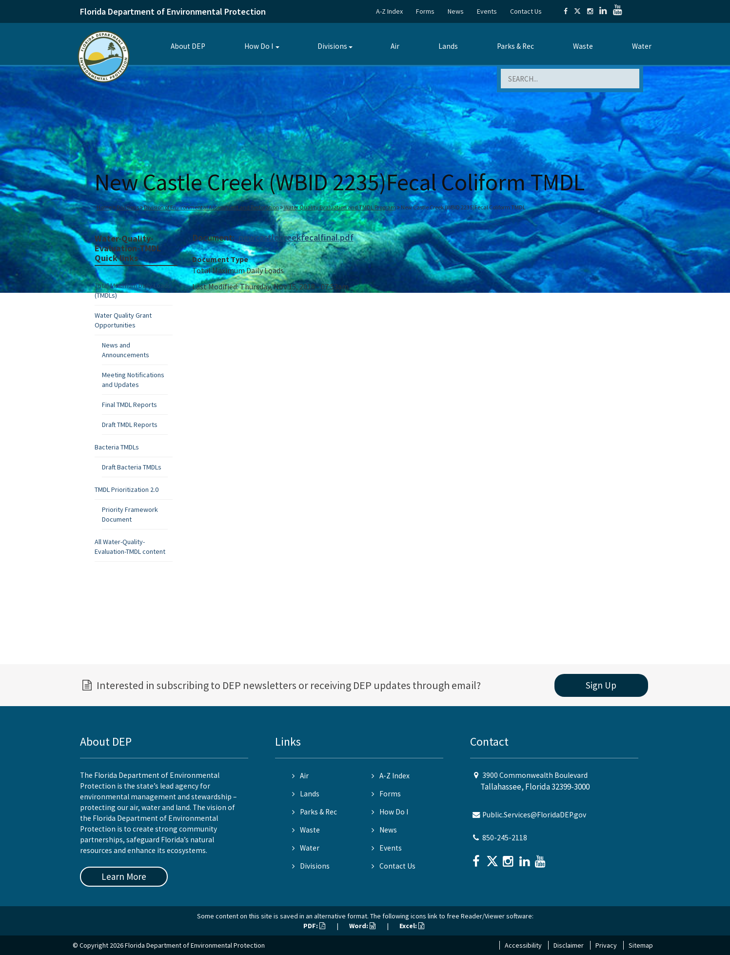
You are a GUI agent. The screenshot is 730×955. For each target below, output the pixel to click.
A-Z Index (389, 11)
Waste (583, 46)
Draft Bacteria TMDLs (131, 467)
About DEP (188, 46)
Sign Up (601, 685)
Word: (362, 925)
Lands (448, 46)
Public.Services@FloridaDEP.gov (534, 814)
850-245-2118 (504, 837)
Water (641, 46)
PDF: (314, 925)
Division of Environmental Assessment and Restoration (211, 207)
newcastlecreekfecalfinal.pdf (296, 237)
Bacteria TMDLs (117, 447)
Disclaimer (568, 945)
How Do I (258, 46)
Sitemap (641, 945)
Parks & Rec (515, 46)
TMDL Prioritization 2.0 (126, 489)
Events (487, 11)
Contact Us (526, 11)
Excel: (411, 925)
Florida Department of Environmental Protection (173, 11)
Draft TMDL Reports (130, 424)
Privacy (606, 945)
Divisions (332, 46)
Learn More (123, 876)
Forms (425, 11)
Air (395, 46)
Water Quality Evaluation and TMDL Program (340, 207)
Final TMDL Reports (129, 404)
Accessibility (523, 945)
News (456, 11)
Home (104, 207)
